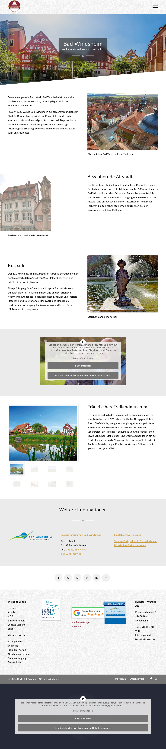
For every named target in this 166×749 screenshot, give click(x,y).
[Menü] (154, 7)
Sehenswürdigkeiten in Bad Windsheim (135, 541)
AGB (10, 616)
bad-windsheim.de (71, 553)
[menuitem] (154, 7)
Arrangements (16, 641)
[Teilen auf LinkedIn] (96, 578)
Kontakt (12, 607)
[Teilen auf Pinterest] (87, 578)
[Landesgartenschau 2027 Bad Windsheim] (51, 610)
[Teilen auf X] (68, 578)
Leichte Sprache (17, 624)
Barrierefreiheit (16, 620)
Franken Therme (17, 649)
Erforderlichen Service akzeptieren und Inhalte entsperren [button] (83, 375)
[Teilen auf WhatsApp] (77, 578)
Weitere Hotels (16, 634)
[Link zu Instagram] (155, 678)
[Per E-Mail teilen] (106, 578)
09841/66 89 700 (76, 549)
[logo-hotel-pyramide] (14, 7)
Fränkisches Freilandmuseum (130, 545)
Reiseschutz (14, 662)
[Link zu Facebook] (151, 678)
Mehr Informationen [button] (83, 358)
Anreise (12, 612)
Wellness (13, 645)
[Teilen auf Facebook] (58, 578)
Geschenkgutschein (19, 653)
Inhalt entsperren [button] (83, 365)
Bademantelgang (17, 658)
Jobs (10, 628)
